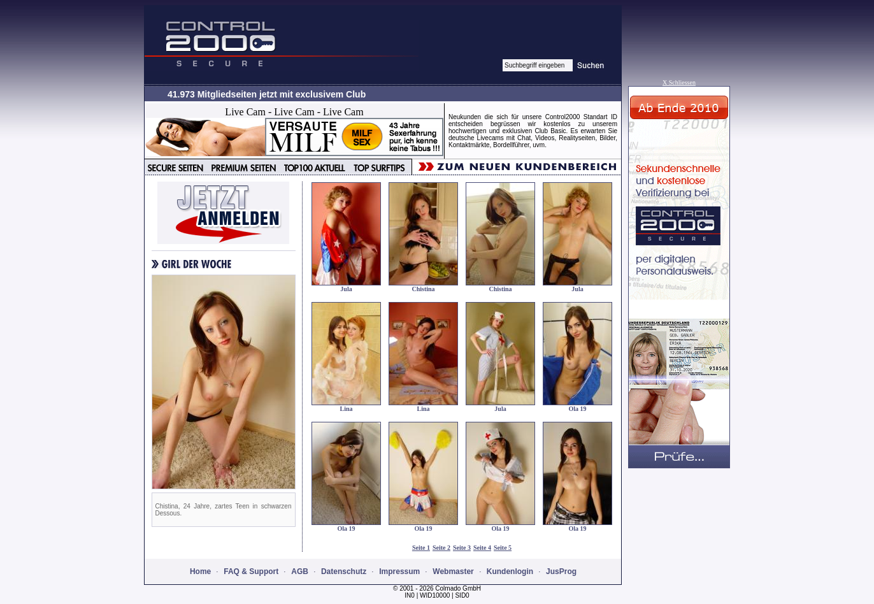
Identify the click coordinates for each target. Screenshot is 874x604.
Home (200, 571)
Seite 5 (503, 547)
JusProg (561, 571)
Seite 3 (462, 547)
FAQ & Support (251, 571)
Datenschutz (343, 571)
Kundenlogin (510, 571)
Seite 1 (421, 547)
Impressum (399, 571)
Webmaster (453, 571)
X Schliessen (679, 82)
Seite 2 (441, 547)
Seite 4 (482, 547)
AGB (299, 571)
